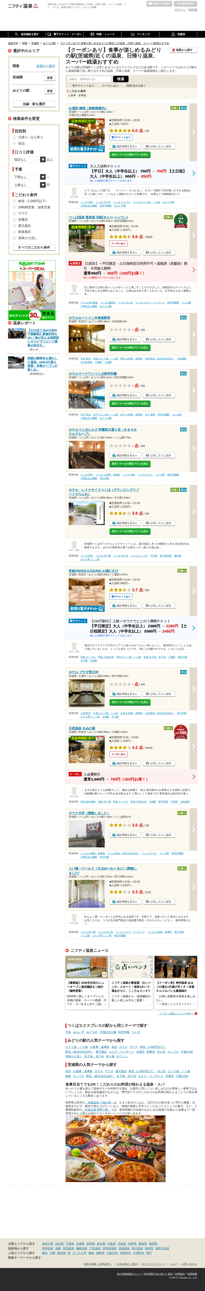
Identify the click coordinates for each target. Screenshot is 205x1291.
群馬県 (90, 1243)
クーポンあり (110, 85)
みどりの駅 (168, 202)
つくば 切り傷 (103, 555)
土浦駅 (105, 716)
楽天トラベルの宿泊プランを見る (130, 154)
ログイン (180, 9)
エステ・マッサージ (121, 1051)
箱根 (58, 1248)
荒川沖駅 (104, 478)
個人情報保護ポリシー (129, 1274)
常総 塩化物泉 (87, 801)
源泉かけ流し (73, 1056)
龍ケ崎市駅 (166, 555)
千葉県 (70, 1243)
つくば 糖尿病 (107, 302)
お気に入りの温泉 (159, 4)
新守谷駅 (163, 801)
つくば (136, 1032)
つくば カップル (121, 202)
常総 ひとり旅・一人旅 (105, 358)
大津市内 (138, 1252)
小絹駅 (108, 362)
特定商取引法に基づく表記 (158, 1274)
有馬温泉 (68, 1248)
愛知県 (143, 1243)
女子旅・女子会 (94, 1056)
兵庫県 (80, 1243)
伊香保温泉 (109, 1248)
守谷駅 (174, 801)
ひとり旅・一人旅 (76, 1047)
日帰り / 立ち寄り (30, 137)
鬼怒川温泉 (162, 1248)
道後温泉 (124, 1248)
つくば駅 (186, 302)
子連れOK (187, 1051)
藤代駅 (178, 555)
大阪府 (111, 1243)
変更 (50, 77)
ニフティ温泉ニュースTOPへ (176, 1013)
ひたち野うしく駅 (90, 559)
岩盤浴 (151, 1051)
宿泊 (114, 1047)
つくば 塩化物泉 (89, 302)
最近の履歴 (185, 4)
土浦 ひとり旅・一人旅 (105, 713)
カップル (173, 1051)
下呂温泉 (94, 1248)
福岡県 (153, 1243)
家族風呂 (24, 231)
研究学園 (124, 1032)
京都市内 (125, 1252)
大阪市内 (112, 1252)
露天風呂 (101, 1051)
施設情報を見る (126, 146)
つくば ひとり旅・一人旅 (146, 202)
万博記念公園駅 (88, 205)
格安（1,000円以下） (153, 1047)
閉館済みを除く (136, 85)
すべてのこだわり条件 (34, 247)
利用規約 (180, 1274)
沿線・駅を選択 (34, 104)
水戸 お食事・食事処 (131, 414)
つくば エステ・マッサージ (150, 302)
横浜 (45, 1252)
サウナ (134, 1047)
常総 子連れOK (106, 657)
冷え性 (161, 1051)
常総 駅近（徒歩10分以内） (160, 358)
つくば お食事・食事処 (107, 474)
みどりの (91, 1032)
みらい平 (78, 1032)
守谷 (68, 1032)
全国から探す (45, 66)
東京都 (101, 1243)
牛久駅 (154, 555)
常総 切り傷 (104, 801)
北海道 (122, 1243)
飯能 (91, 1252)
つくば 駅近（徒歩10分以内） (124, 853)
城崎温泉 (81, 1248)
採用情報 (192, 1274)
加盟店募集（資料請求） (98, 1264)
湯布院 (149, 1248)
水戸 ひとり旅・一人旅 (105, 414)
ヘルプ (173, 1264)
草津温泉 (47, 1248)
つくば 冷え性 (103, 202)
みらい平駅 (120, 205)
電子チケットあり (83, 85)
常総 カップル (87, 657)
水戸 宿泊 (85, 414)
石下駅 (84, 660)
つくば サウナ (149, 853)
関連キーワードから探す (24, 1257)
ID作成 (193, 9)
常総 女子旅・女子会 (155, 657)
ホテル (123, 1047)
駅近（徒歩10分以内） (79, 1051)
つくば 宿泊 (86, 202)
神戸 (149, 1252)
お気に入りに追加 (160, 146)
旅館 (68, 1076)
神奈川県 (47, 1243)
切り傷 (110, 1056)
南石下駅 (182, 657)
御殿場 (100, 1252)
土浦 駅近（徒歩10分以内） (160, 713)
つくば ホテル (145, 474)
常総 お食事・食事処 (131, 358)
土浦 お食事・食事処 (131, 713)
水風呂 (140, 1051)
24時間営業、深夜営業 (34, 207)
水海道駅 (182, 358)
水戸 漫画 (150, 414)
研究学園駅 (106, 205)
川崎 (52, 1252)
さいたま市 (79, 1252)
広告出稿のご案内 (127, 1264)
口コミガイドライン (153, 1264)
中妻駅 (98, 362)
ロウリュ (122, 1056)
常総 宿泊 (85, 358)
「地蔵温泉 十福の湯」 (99, 1102)
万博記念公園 (107, 1032)
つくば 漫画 (129, 474)
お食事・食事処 (100, 1047)
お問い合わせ (189, 1264)
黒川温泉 (137, 1248)
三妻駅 (171, 657)
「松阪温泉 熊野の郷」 (96, 1109)
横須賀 (61, 1252)
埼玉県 (59, 1243)
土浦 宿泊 (85, 713)
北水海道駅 (86, 362)
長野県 (132, 1243)
